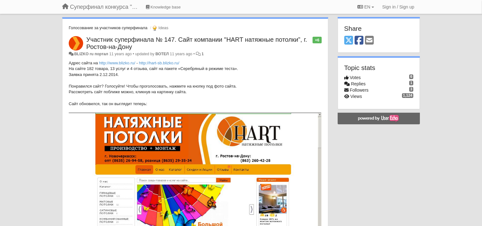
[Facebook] (359, 40)
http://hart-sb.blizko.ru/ (159, 63)
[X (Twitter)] (348, 40)
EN (365, 6)
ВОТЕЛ (162, 54)
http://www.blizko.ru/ (117, 63)
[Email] (369, 40)
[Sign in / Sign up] (398, 7)
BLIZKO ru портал (91, 54)
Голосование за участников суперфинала (108, 27)
